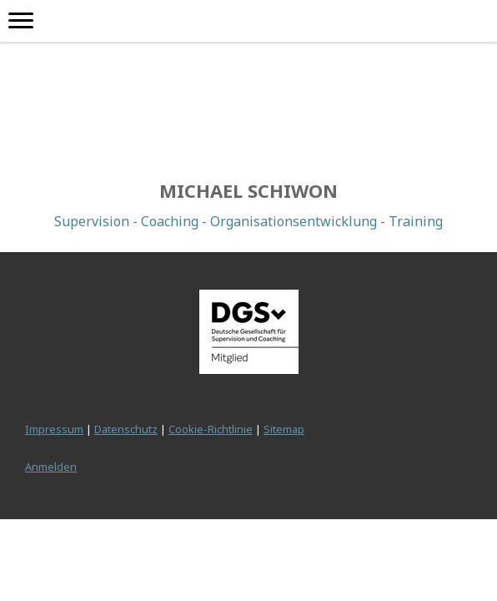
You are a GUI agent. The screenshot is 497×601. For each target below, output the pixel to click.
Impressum (54, 429)
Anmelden (51, 466)
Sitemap (284, 429)
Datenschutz (126, 429)
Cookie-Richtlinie (210, 429)
